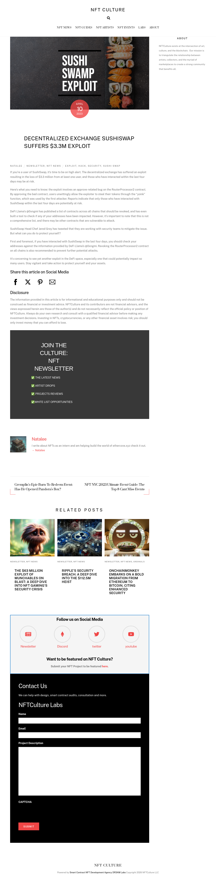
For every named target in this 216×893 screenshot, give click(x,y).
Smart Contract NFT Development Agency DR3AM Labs (98, 874)
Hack (82, 167)
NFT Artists (105, 28)
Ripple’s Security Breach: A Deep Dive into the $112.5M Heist (79, 577)
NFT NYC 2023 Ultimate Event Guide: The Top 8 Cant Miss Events (115, 488)
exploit (71, 167)
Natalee (16, 167)
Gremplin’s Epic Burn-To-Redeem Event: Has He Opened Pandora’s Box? (44, 488)
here (105, 667)
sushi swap (111, 167)
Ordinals (139, 563)
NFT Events (126, 28)
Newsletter (28, 648)
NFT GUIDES (83, 28)
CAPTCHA (25, 803)
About (154, 28)
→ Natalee (38, 451)
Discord (62, 648)
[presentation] (44, 813)
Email (22, 730)
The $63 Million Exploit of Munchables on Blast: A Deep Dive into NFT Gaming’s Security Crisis (31, 581)
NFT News (64, 28)
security (94, 167)
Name (22, 715)
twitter (96, 648)
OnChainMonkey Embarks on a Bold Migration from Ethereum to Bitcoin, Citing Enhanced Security (126, 583)
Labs (142, 28)
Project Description (30, 744)
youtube (131, 648)
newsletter (35, 167)
